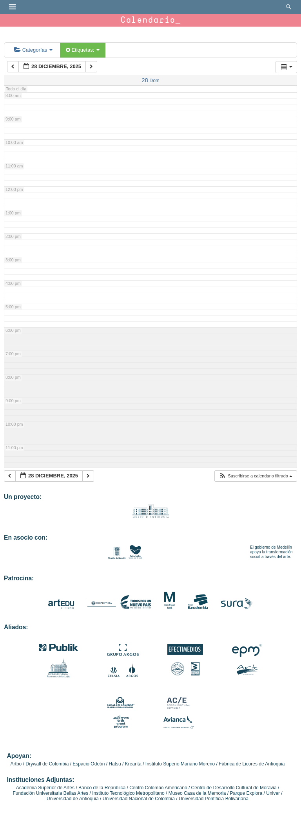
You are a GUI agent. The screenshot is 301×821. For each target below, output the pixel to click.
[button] (255, 476)
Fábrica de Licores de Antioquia (252, 764)
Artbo (16, 764)
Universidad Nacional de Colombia (139, 798)
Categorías (33, 50)
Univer (273, 793)
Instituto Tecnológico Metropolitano (128, 793)
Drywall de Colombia (47, 764)
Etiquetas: (83, 50)
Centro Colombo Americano (158, 787)
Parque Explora (246, 793)
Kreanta (133, 764)
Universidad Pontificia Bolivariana (213, 798)
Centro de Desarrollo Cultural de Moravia (234, 787)
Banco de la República (101, 787)
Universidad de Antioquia (73, 798)
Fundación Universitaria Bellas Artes (50, 793)
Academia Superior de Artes (45, 787)
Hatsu (115, 764)
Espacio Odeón (89, 764)
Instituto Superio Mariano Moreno (180, 764)
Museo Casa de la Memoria (197, 793)
